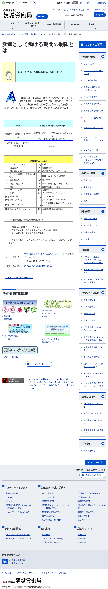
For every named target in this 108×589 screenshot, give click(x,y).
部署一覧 (46, 528)
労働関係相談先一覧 (51, 536)
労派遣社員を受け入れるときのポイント (44, 254)
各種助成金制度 (85, 513)
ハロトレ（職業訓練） (93, 119)
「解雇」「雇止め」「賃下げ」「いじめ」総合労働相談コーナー (93, 260)
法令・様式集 (89, 64)
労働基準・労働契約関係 (89, 490)
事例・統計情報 (14, 524)
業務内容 (82, 528)
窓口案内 (46, 524)
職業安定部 (88, 180)
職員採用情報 (89, 451)
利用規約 (46, 567)
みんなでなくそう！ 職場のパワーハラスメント (93, 140)
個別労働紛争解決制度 (52, 517)
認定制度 (82, 517)
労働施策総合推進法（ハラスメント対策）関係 (56, 503)
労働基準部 (88, 187)
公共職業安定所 (90, 225)
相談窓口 (92, 249)
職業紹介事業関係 (86, 509)
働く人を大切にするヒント (18, 528)
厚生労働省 (101, 3)
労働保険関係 (84, 494)
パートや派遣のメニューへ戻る (19, 277)
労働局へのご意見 (93, 474)
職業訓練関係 (48, 513)
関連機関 (92, 211)
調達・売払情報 (90, 80)
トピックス (11, 494)
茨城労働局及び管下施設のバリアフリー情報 (93, 384)
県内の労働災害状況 (92, 104)
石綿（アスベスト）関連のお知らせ (93, 365)
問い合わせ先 (60, 567)
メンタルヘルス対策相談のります (93, 280)
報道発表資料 (12, 490)
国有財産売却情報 (91, 357)
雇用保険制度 (89, 300)
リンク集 (8, 567)
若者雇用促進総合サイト (93, 421)
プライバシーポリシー (27, 567)
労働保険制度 (89, 313)
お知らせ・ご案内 (92, 292)
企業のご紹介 (92, 396)
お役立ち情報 (92, 56)
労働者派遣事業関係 (51, 509)
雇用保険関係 (84, 498)
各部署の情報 (92, 173)
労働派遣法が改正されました (93, 348)
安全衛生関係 (48, 494)
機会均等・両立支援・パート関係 (92, 503)
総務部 (86, 201)
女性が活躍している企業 (93, 405)
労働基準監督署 (90, 218)
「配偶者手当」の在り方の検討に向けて (93, 328)
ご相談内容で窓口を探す (53, 532)
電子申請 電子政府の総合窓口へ (93, 88)
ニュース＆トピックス (17, 485)
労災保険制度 (89, 307)
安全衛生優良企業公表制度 (93, 431)
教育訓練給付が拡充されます (93, 375)
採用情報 (92, 443)
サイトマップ (100, 10)
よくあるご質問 (85, 10)
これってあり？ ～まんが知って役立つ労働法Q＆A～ (93, 160)
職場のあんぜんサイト (93, 128)
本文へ (58, 10)
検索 (100, 15)
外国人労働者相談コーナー (93, 271)
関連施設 (82, 536)
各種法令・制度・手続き (54, 485)
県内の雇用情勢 (90, 97)
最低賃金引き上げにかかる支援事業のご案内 (93, 338)
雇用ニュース (89, 320)
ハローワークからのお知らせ (19, 509)
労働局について (86, 524)
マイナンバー (91, 150)
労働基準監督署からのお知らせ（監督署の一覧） (20, 503)
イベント (10, 498)
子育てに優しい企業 (92, 413)
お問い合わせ (69, 10)
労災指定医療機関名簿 (93, 111)
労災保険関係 (48, 498)
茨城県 (88, 239)
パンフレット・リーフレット (93, 72)
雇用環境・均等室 (91, 194)
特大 (87, 3)
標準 (75, 3)
